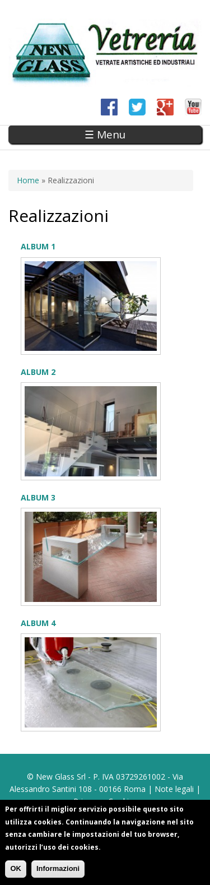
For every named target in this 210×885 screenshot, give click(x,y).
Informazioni (58, 871)
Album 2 (38, 372)
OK (15, 871)
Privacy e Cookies (105, 801)
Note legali (174, 789)
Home (28, 180)
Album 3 (38, 497)
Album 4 (38, 623)
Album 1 (38, 246)
